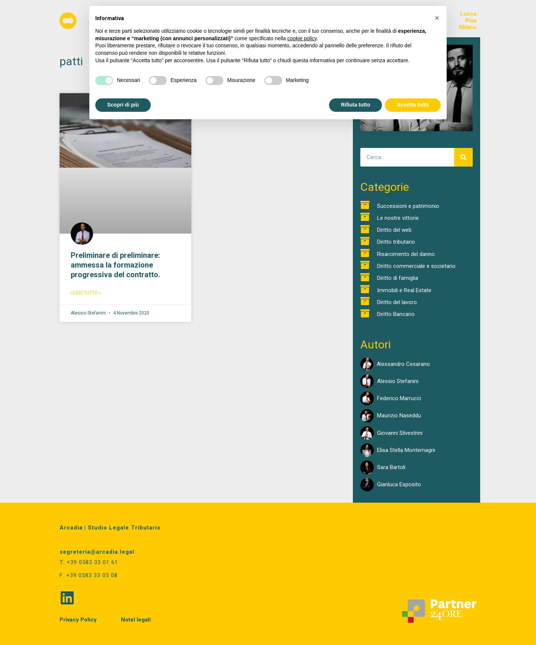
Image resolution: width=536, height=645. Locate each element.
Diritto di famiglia (397, 278)
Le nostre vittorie (398, 218)
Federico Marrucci (399, 398)
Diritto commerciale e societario (416, 266)
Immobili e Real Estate (404, 290)
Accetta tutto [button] (413, 105)
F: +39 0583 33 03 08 (89, 575)
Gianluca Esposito (399, 484)
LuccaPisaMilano (467, 20)
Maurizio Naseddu (399, 415)
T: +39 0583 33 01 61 (89, 562)
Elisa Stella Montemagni (406, 450)
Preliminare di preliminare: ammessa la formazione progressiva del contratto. (115, 265)
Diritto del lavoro (397, 302)
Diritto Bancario (396, 314)
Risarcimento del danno (406, 254)
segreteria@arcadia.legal (97, 551)
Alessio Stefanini (397, 381)
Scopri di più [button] (123, 105)
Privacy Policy (78, 619)
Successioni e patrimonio (408, 206)
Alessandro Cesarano (403, 364)
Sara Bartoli (391, 467)
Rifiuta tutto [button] (355, 105)
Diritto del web (394, 230)
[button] (437, 18)
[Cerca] (463, 157)
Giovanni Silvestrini (399, 433)
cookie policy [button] (302, 38)
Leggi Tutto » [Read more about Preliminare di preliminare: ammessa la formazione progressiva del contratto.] (86, 292)
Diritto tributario (396, 241)
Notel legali (136, 619)
